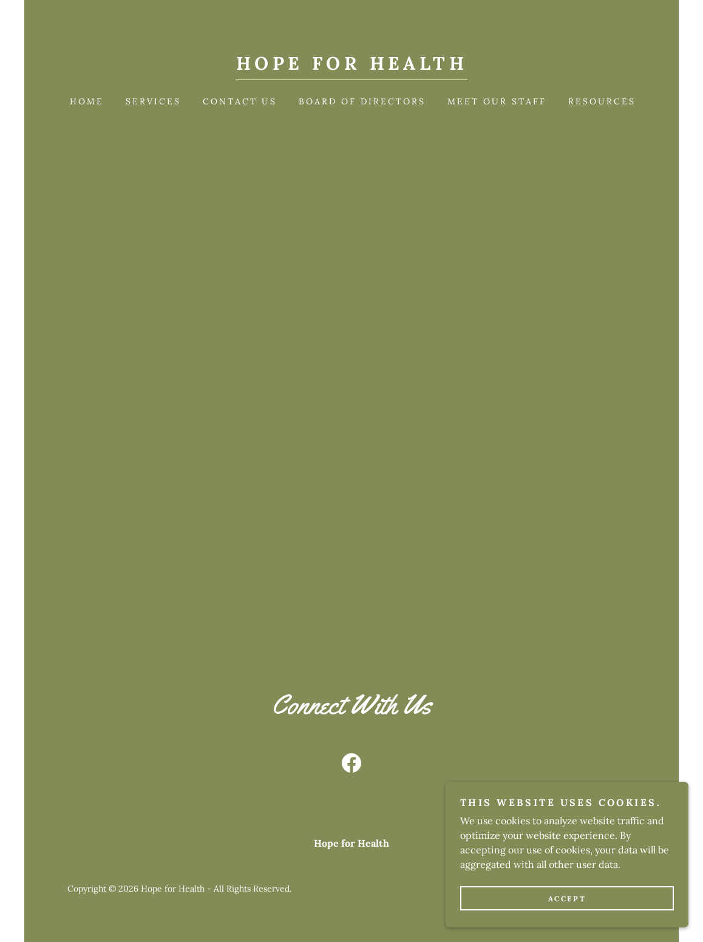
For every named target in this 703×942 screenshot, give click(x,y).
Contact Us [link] (240, 101)
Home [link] (87, 101)
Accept (567, 898)
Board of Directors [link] (362, 101)
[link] (351, 66)
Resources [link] (602, 101)
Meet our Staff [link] (496, 101)
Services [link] (153, 101)
